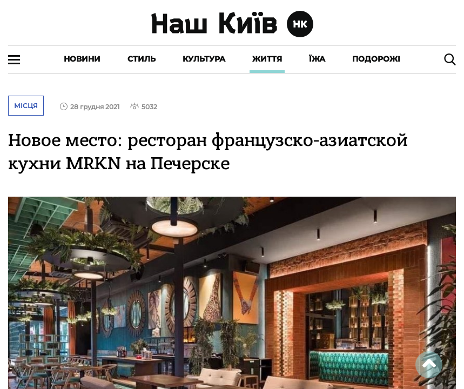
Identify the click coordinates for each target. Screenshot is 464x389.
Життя (267, 59)
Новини (82, 59)
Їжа (317, 59)
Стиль (141, 59)
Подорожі (376, 59)
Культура (204, 59)
